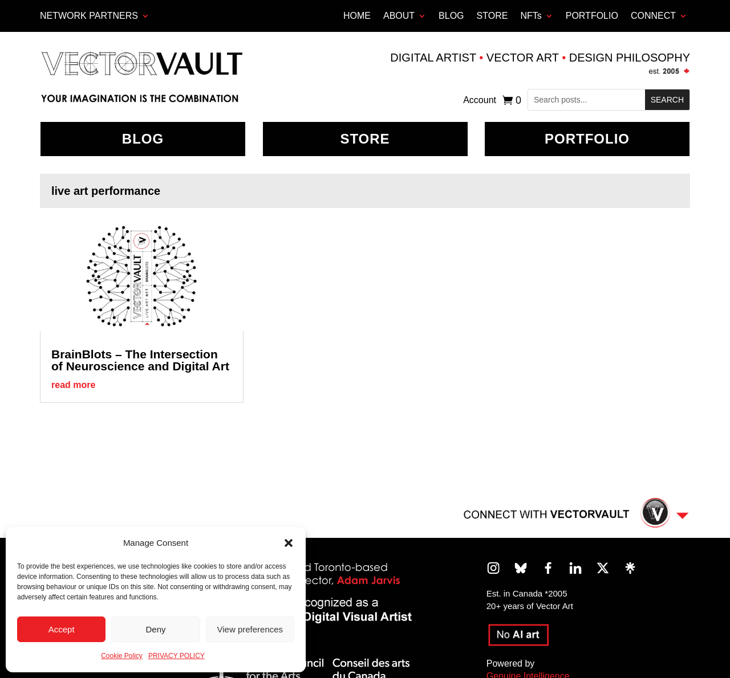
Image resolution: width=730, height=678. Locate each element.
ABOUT (399, 16)
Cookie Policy (122, 656)
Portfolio (587, 138)
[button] (288, 543)
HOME (357, 16)
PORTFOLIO (592, 16)
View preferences (250, 629)
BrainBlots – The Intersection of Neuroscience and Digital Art (140, 360)
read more (73, 385)
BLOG (451, 16)
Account (479, 100)
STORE (492, 16)
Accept (61, 629)
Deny (155, 629)
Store (365, 138)
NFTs (530, 16)
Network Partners (89, 16)
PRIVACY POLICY (176, 656)
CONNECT (653, 16)
